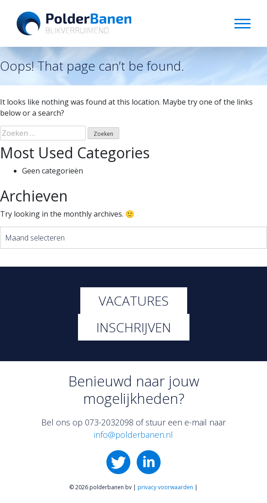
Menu (242, 23)
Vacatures (134, 300)
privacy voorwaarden (165, 487)
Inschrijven (133, 327)
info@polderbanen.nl (133, 434)
